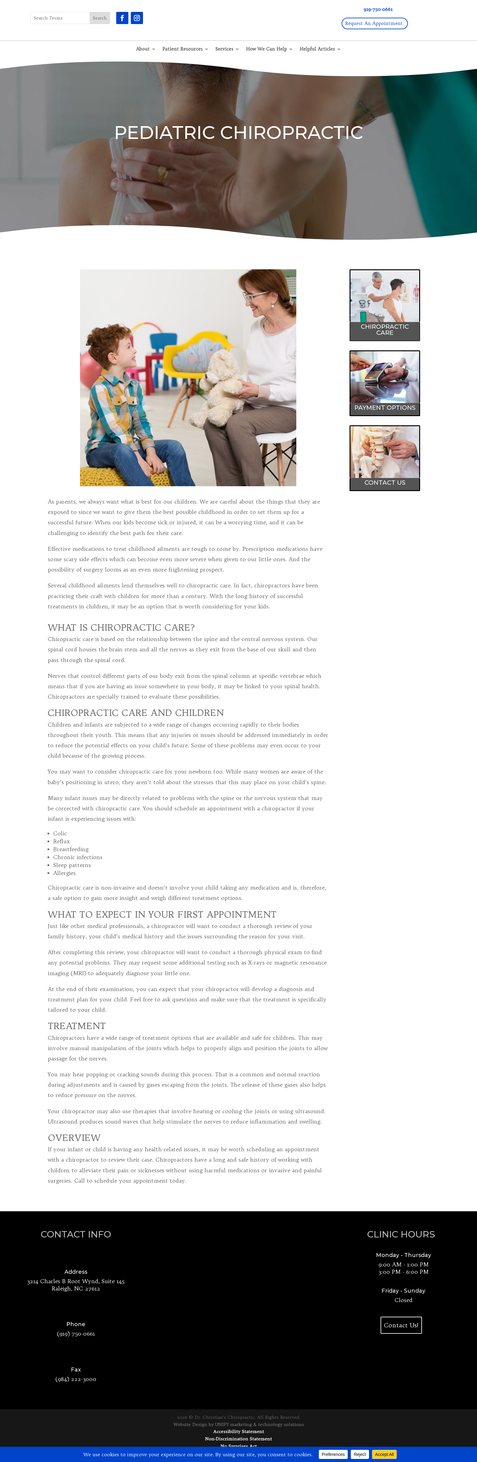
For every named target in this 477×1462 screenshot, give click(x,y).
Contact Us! (401, 1325)
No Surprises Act (239, 1446)
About (143, 49)
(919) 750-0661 (76, 1333)
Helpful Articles (317, 49)
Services (224, 49)
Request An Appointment (374, 23)
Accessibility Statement (238, 1431)
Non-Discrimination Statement (238, 1439)
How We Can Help (266, 49)
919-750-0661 (378, 9)
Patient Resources (182, 49)
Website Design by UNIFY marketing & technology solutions (238, 1424)
